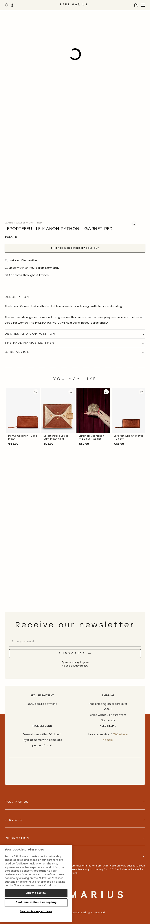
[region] (36, 883)
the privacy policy (76, 666)
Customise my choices (36, 911)
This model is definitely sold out (75, 248)
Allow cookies (36, 893)
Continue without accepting (36, 902)
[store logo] (73, 5)
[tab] (75, 334)
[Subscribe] (75, 653)
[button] (35, 391)
